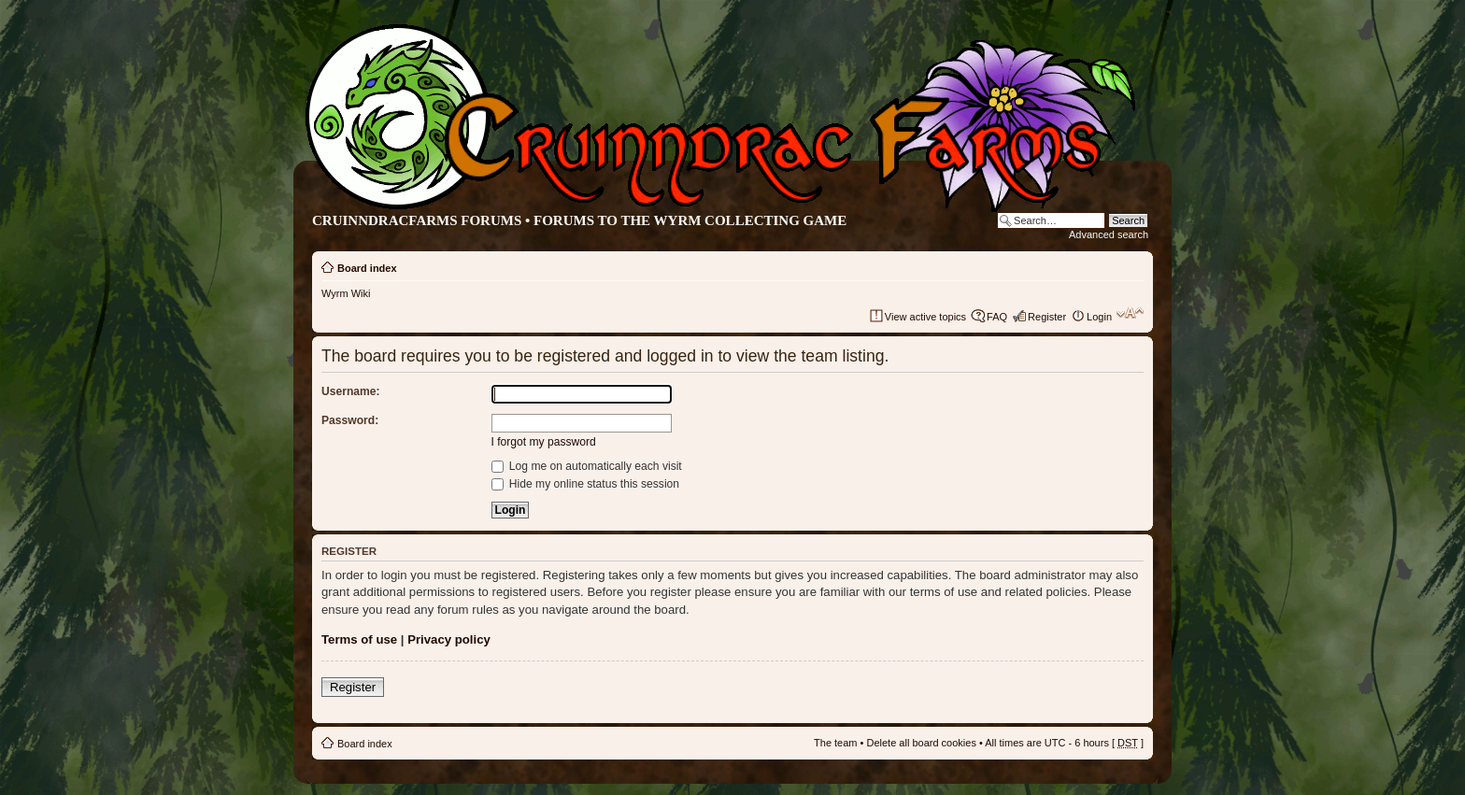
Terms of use (359, 639)
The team (835, 742)
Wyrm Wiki (345, 293)
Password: (349, 420)
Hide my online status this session (585, 483)
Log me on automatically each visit (586, 466)
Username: (350, 391)
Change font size (1130, 313)
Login (1099, 316)
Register (1047, 316)
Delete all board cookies (920, 742)
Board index (367, 268)
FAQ (997, 316)
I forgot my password (543, 441)
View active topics (925, 316)
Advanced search (1108, 234)
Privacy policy (449, 639)
